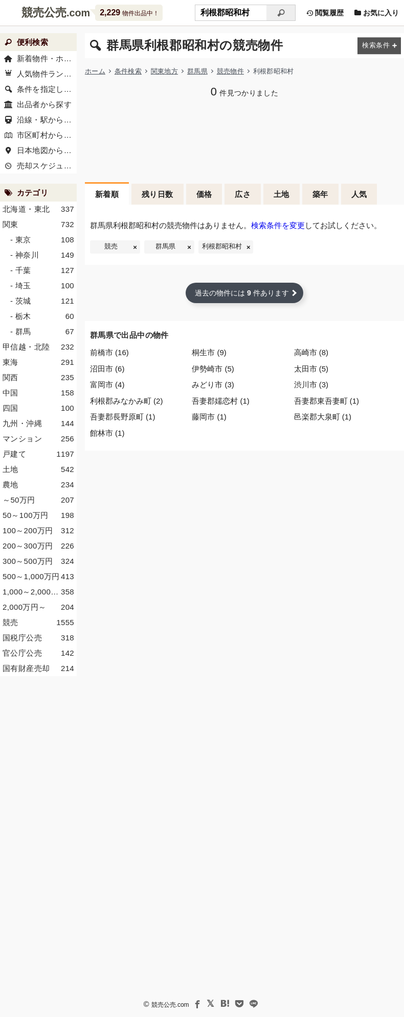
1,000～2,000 (38, 592)
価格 (204, 194)
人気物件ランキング (47, 73)
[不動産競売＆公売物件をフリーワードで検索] (230, 13)
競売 (111, 246)
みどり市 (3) (213, 384)
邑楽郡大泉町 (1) (323, 416)
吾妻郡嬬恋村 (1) (221, 400)
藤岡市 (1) (209, 416)
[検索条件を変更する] (379, 45)
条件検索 (128, 71)
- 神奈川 (42, 255)
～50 (38, 500)
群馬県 (197, 71)
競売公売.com (170, 1004)
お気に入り (376, 13)
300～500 (38, 561)
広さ (243, 194)
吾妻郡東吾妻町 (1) (327, 400)
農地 (38, 484)
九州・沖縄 (38, 423)
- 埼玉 (42, 285)
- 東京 (42, 239)
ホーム (95, 71)
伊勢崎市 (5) (213, 368)
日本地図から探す (47, 150)
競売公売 (43, 12)
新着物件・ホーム (47, 58)
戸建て (38, 454)
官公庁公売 (38, 653)
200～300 (38, 546)
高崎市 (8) (311, 352)
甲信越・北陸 (38, 347)
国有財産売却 (38, 668)
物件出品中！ (129, 12)
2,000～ (38, 607)
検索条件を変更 (278, 225)
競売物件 (230, 71)
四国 (38, 408)
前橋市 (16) (109, 352)
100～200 (38, 530)
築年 (320, 194)
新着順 (107, 194)
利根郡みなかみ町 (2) (126, 400)
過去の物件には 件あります (242, 293)
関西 (38, 377)
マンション (38, 439)
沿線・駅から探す (47, 119)
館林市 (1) (107, 433)
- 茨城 (42, 301)
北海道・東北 (38, 209)
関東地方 (164, 71)
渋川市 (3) (311, 384)
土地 (281, 194)
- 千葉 (42, 270)
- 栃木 (42, 316)
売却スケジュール (47, 165)
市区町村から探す (47, 135)
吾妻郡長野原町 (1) (122, 416)
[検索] (281, 13)
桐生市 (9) (209, 352)
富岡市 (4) (107, 384)
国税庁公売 (38, 638)
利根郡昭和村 (222, 246)
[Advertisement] (244, 138)
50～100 (38, 515)
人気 (359, 194)
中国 (38, 393)
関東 (38, 224)
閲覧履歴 (325, 13)
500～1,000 (38, 576)
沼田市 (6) (107, 368)
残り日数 (157, 194)
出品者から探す (44, 104)
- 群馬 (42, 331)
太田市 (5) (311, 368)
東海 (38, 362)
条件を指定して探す (47, 89)
